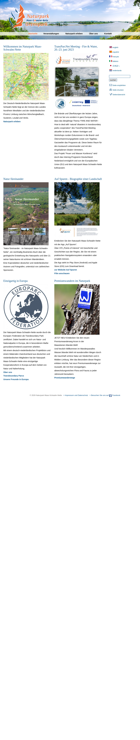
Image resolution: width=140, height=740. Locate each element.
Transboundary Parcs (13, 376)
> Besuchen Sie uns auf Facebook (104, 395)
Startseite (33, 33)
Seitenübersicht (119, 95)
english (115, 47)
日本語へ (116, 66)
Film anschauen (62, 273)
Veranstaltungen (51, 33)
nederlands (117, 70)
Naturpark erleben (74, 33)
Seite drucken (118, 90)
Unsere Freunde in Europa (16, 379)
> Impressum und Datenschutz (75, 395)
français (116, 57)
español (116, 52)
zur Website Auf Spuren (65, 270)
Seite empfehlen (119, 85)
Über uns (93, 33)
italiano (115, 61)
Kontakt (108, 33)
